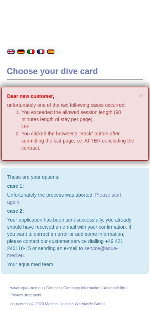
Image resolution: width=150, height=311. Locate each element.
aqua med (19, 304)
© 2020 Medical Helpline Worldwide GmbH (68, 304)
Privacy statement (25, 295)
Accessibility (114, 288)
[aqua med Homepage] (100, 39)
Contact (53, 288)
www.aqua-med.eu (26, 288)
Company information (82, 288)
